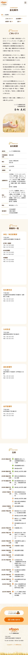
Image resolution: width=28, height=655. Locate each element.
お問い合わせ (15, 620)
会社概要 (18, 18)
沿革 (18, 21)
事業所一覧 (8, 21)
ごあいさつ (8, 18)
